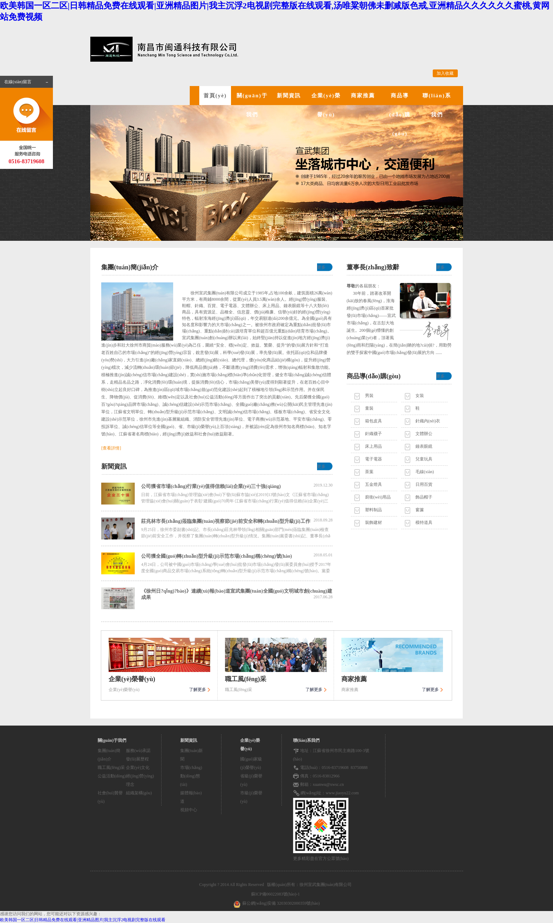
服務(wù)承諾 (138, 750)
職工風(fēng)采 (111, 767)
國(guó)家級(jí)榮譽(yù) (251, 763)
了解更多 (197, 689)
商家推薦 (363, 95)
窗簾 (419, 509)
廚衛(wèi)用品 (378, 497)
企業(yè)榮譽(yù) (326, 105)
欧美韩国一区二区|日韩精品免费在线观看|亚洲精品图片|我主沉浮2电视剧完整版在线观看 (82, 919)
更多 (321, 267)
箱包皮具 (373, 420)
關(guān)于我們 (252, 105)
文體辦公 (423, 433)
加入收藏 (445, 73)
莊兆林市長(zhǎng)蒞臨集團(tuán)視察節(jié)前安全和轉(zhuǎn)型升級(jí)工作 (237, 521)
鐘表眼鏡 (423, 446)
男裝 (369, 395)
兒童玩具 (423, 459)
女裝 (419, 395)
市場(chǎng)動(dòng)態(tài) (191, 776)
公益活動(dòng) (112, 776)
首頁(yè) (215, 95)
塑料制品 (373, 509)
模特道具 (423, 522)
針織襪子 (373, 433)
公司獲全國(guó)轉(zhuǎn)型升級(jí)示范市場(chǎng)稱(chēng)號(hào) (237, 555)
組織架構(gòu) (139, 792)
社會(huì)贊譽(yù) (110, 797)
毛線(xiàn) (424, 471)
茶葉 (369, 471)
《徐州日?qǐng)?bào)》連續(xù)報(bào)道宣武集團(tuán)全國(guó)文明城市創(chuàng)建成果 (237, 594)
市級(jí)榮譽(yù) (251, 797)
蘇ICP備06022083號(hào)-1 (276, 894)
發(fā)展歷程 (137, 759)
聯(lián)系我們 (437, 105)
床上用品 (373, 446)
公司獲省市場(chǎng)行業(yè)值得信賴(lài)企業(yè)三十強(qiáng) (237, 486)
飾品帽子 (423, 497)
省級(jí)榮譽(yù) (251, 780)
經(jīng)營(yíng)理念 (140, 780)
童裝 (369, 408)
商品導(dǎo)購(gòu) (400, 114)
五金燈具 (373, 484)
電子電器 (373, 459)
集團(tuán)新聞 (191, 755)
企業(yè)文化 (138, 767)
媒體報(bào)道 (191, 797)
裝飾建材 (373, 522)
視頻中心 (188, 809)
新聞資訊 (289, 95)
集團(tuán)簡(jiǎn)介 (109, 755)
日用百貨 (423, 484)
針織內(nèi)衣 (427, 420)
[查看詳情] (111, 448)
